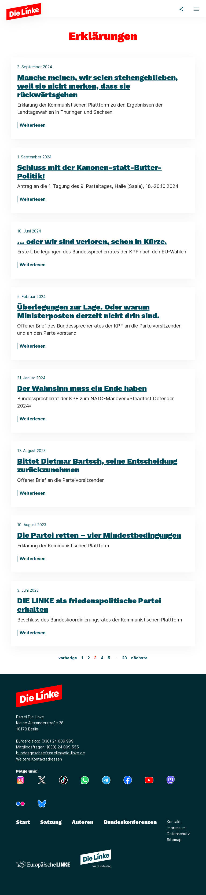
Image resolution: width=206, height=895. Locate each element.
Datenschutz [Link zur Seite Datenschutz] (178, 833)
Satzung (51, 822)
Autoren (82, 822)
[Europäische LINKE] (43, 864)
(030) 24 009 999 (57, 741)
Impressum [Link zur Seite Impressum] (176, 827)
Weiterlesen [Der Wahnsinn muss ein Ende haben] (33, 418)
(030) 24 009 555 (63, 747)
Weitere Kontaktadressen (39, 759)
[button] (196, 8)
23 (124, 658)
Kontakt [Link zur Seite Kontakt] (174, 821)
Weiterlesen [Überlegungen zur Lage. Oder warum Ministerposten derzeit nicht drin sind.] (33, 346)
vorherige (67, 658)
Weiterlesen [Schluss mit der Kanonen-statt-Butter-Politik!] (33, 199)
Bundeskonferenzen (130, 822)
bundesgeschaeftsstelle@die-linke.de (50, 753)
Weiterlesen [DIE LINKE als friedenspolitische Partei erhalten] (33, 632)
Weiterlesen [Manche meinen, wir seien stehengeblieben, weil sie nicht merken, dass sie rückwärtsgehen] (33, 125)
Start (23, 822)
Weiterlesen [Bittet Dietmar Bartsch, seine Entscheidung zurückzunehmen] (33, 493)
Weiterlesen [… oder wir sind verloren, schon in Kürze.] (33, 264)
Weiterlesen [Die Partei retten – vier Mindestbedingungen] (33, 558)
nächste (139, 658)
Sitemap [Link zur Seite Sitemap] (174, 839)
